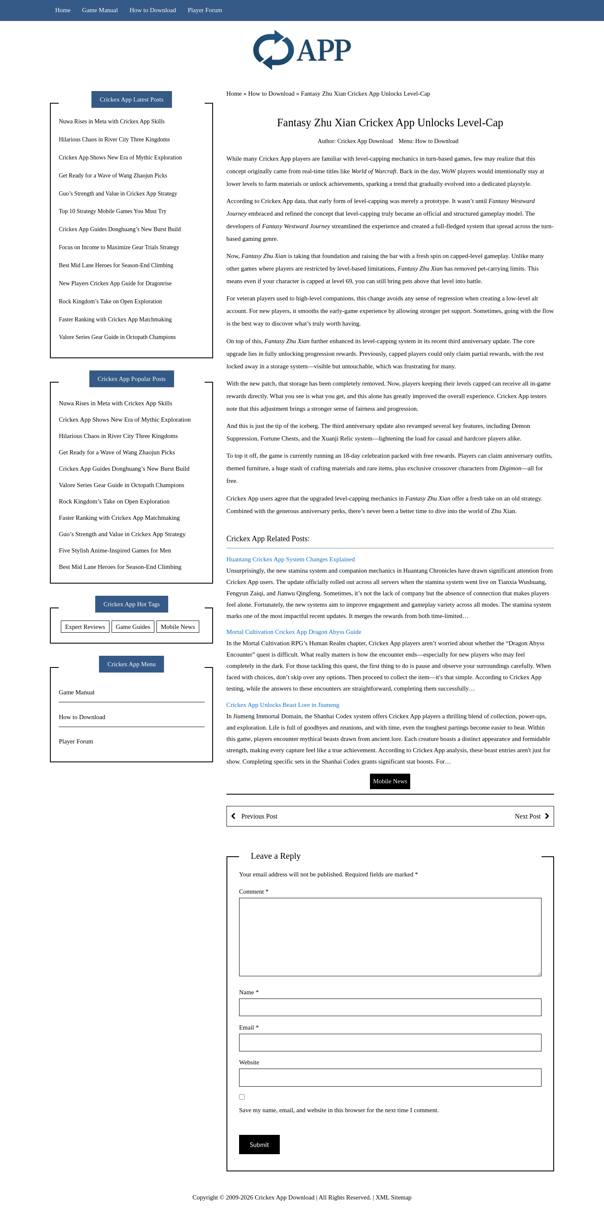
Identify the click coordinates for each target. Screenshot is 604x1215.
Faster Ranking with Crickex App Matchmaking (115, 319)
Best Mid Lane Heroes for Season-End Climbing (116, 265)
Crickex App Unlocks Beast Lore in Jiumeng (282, 704)
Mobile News (390, 781)
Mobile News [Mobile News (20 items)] (178, 626)
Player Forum (205, 10)
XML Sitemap (393, 1197)
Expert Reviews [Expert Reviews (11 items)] (85, 626)
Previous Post (258, 816)
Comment (253, 891)
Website (249, 1062)
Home (62, 10)
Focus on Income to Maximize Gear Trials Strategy (119, 247)
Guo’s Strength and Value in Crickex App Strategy (118, 193)
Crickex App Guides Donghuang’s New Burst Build (120, 229)
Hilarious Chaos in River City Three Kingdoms (114, 139)
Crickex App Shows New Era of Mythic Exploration (120, 157)
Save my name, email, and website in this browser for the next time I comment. (339, 1110)
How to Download (153, 10)
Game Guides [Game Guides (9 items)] (133, 626)
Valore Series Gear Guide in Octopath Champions (117, 337)
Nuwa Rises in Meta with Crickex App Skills (111, 121)
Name (249, 992)
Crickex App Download (365, 141)
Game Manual (100, 10)
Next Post (528, 816)
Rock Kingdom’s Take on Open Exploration (110, 301)
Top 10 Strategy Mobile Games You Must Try (113, 211)
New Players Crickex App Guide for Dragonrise (115, 283)
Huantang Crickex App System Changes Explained (290, 559)
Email (249, 1027)
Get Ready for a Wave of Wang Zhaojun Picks (113, 175)
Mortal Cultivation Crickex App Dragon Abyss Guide (294, 631)
